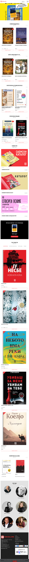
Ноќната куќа (3, 283)
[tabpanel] (14, 11)
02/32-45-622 (5, 540)
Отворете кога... (4, 474)
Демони (16, 474)
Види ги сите (14, 243)
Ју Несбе (2, 285)
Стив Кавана (17, 139)
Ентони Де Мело (4, 139)
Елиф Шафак (3, 366)
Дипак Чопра (4, 108)
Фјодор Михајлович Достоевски (20, 476)
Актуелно (3, 167)
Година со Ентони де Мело (7, 137)
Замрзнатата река (4, 324)
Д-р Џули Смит (17, 108)
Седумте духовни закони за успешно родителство (7, 107)
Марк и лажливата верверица (21, 76)
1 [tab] (27, 4)
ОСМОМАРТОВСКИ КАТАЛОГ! (7, 192)
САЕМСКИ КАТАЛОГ (5, 169)
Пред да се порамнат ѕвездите (21, 45)
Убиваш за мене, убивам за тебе (21, 137)
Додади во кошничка (8, 111)
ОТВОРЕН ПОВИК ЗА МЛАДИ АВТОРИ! (9, 215)
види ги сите (14, 86)
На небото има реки (5, 364)
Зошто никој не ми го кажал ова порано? (20, 107)
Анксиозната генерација (6, 45)
